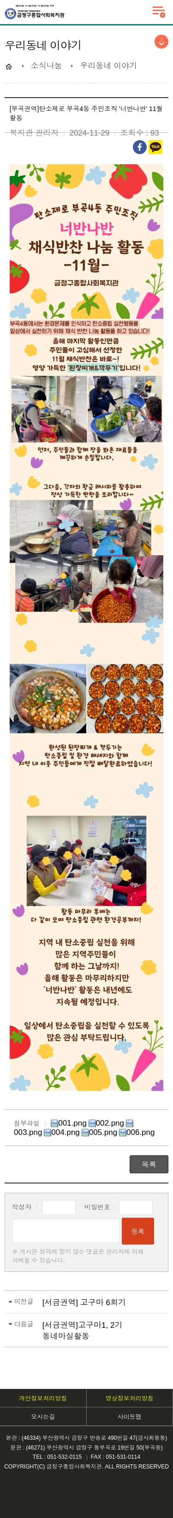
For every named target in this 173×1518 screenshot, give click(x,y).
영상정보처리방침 (130, 1398)
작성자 (44, 1207)
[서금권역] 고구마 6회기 (84, 1302)
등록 (137, 1231)
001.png (68, 1123)
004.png (61, 1132)
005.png (99, 1132)
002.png (106, 1123)
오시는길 (43, 1416)
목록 (149, 1165)
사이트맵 (130, 1416)
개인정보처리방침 (43, 1398)
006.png (137, 1132)
